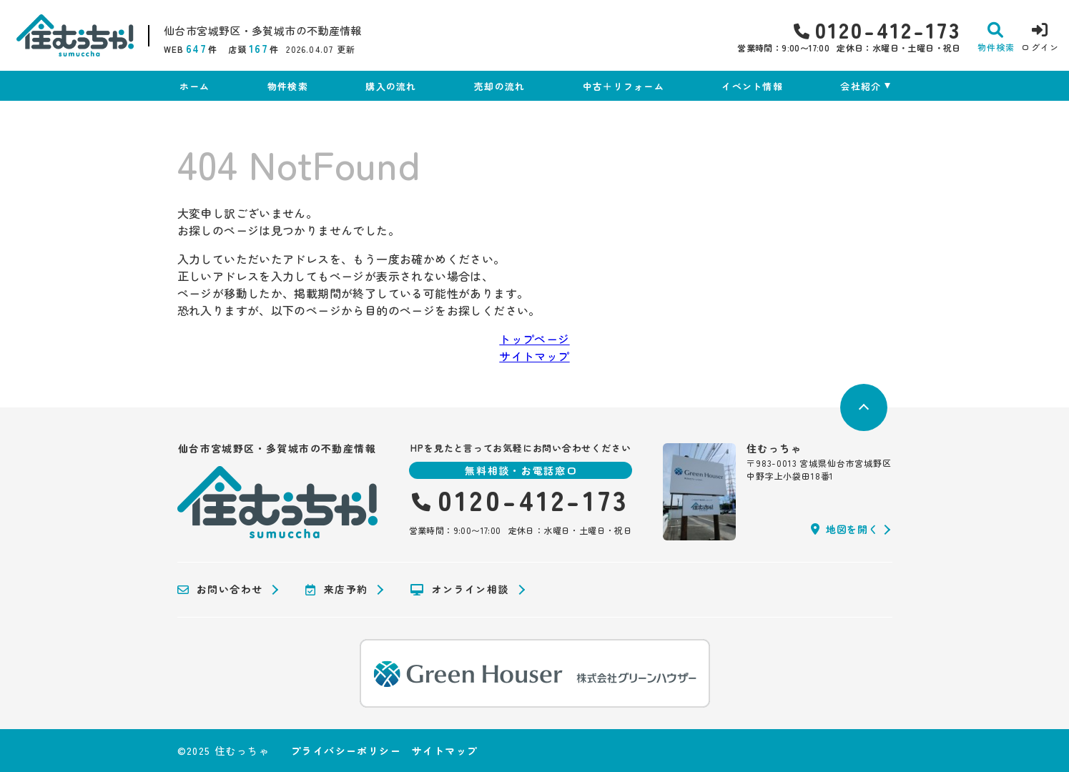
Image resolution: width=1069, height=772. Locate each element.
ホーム (194, 86)
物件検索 (287, 86)
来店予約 (336, 589)
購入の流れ (391, 86)
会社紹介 (860, 86)
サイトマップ (534, 356)
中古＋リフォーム (623, 86)
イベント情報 (752, 86)
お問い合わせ (220, 589)
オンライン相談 (459, 589)
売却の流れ (500, 86)
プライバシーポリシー (346, 751)
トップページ (534, 338)
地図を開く (844, 529)
